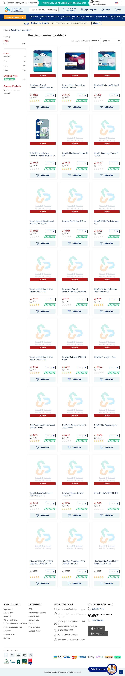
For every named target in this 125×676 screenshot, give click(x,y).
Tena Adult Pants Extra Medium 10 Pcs (106, 86)
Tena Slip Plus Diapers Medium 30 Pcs (74, 154)
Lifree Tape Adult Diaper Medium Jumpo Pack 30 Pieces (106, 562)
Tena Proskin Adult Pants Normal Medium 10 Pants (42, 426)
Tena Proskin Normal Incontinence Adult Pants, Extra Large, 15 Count (41, 86)
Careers (96, 1)
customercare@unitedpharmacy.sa (22, 3)
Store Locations (99, 4)
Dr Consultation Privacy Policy (15, 624)
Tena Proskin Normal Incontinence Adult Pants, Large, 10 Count (74, 290)
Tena (15, 65)
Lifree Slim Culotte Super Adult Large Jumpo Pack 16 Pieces (41, 562)
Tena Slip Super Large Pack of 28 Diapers (106, 154)
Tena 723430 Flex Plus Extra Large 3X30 (106, 222)
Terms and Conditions (37, 613)
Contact (32, 624)
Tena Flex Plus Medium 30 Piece (74, 221)
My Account (8, 609)
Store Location (34, 620)
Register (93, 10)
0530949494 (98, 620)
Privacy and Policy (11, 620)
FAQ (30, 609)
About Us (7, 616)
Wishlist (107, 10)
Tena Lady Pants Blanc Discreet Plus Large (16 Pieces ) (42, 222)
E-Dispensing (34, 616)
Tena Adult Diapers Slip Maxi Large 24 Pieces (72, 494)
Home (6, 30)
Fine (15, 61)
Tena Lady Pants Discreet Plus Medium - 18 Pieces (73, 86)
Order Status (9, 613)
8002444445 (98, 609)
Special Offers (34, 627)
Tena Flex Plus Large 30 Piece (105, 357)
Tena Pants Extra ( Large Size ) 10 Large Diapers (74, 426)
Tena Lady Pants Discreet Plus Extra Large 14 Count (41, 290)
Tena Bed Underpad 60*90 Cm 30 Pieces (74, 358)
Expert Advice (9, 634)
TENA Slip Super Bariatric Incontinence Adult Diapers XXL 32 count (42, 154)
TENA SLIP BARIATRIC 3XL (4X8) (106, 493)
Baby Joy (15, 56)
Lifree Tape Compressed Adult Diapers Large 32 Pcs (73, 562)
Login (86, 10)
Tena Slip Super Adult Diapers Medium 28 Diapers (41, 494)
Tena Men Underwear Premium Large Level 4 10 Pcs (105, 290)
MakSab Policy (34, 631)
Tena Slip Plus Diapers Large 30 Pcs (105, 426)
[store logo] (14, 10)
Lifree (15, 70)
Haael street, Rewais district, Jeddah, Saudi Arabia (72, 615)
